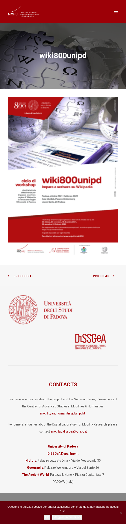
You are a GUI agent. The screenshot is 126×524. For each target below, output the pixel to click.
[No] (120, 513)
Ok (47, 517)
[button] (116, 11)
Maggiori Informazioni (67, 517)
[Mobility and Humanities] (24, 11)
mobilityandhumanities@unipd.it (63, 413)
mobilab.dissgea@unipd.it (69, 431)
